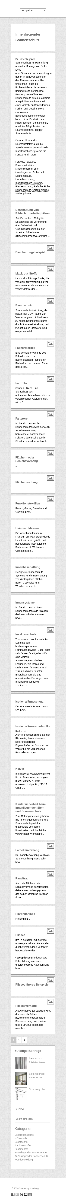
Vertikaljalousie (40, 190)
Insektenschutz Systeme (28, 182)
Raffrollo (38, 186)
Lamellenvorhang (24, 179)
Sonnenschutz (23, 190)
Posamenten (22, 1149)
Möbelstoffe (21, 1138)
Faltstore (30, 161)
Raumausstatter (28, 80)
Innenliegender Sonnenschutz (31, 1152)
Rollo (47, 186)
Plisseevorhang (23, 186)
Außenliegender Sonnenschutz (31, 1156)
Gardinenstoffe (23, 1145)
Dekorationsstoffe (24, 1134)
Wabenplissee (23, 193)
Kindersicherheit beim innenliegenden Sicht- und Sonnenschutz (29, 172)
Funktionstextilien (24, 165)
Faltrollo (19, 161)
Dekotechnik (21, 1142)
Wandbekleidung (24, 1159)
